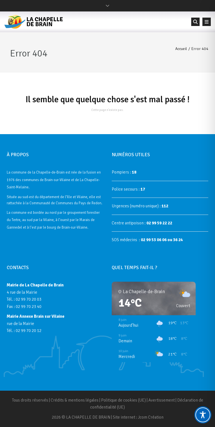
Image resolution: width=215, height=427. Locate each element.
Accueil (181, 48)
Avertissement (161, 400)
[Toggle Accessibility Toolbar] (203, 415)
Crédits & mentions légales (75, 400)
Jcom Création (150, 417)
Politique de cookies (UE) (123, 400)
